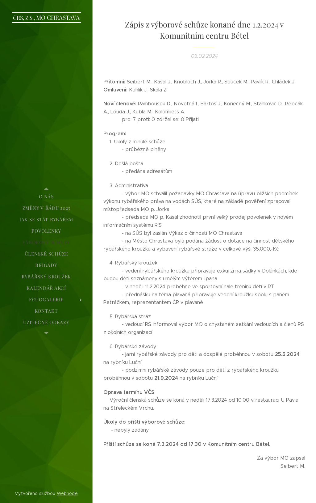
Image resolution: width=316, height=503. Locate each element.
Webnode (67, 493)
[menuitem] (46, 196)
